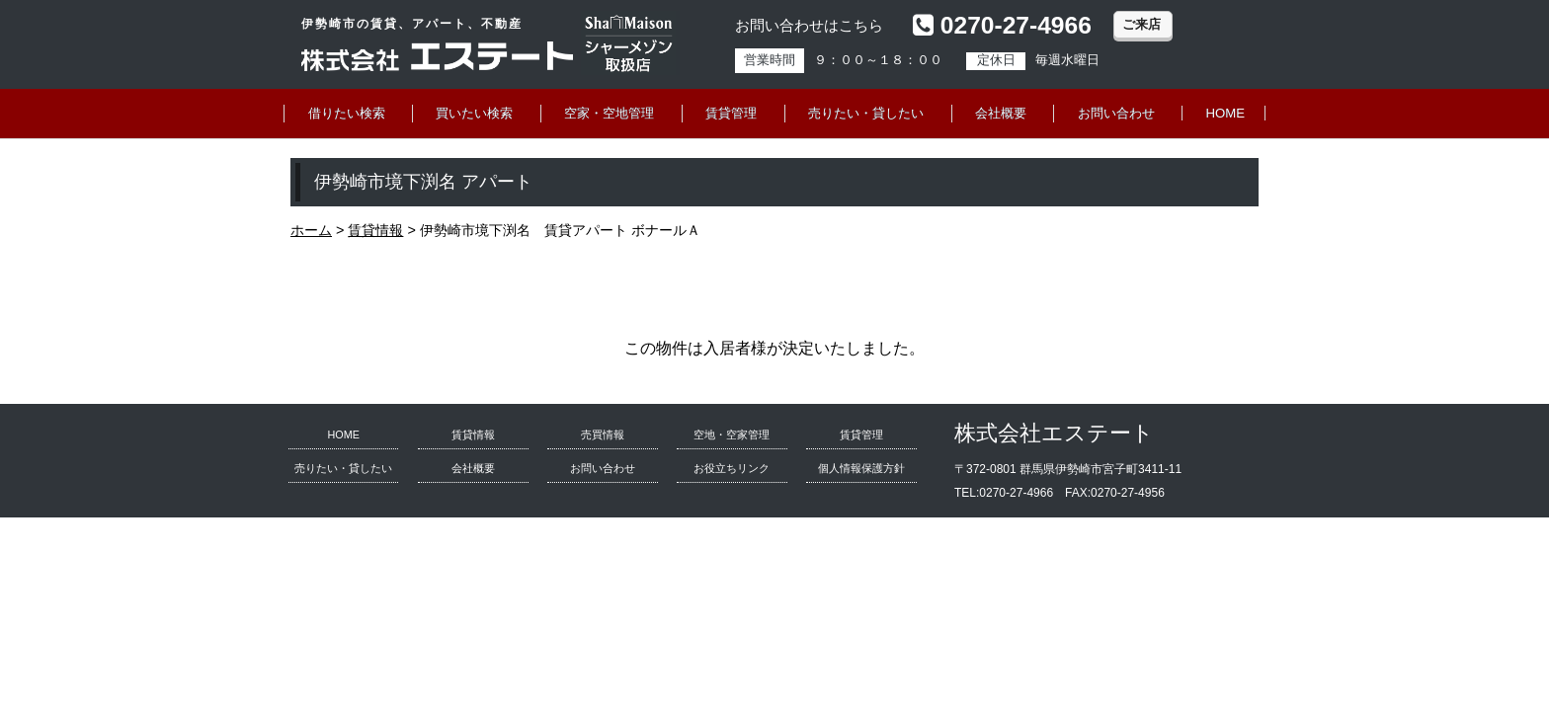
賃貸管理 (731, 113)
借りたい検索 (346, 113)
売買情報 (602, 434)
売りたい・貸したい (866, 113)
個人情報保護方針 (861, 468)
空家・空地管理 (609, 113)
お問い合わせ (1116, 113)
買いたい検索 (474, 113)
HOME (1226, 113)
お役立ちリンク (731, 468)
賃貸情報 (473, 434)
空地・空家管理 (731, 434)
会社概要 (1000, 113)
